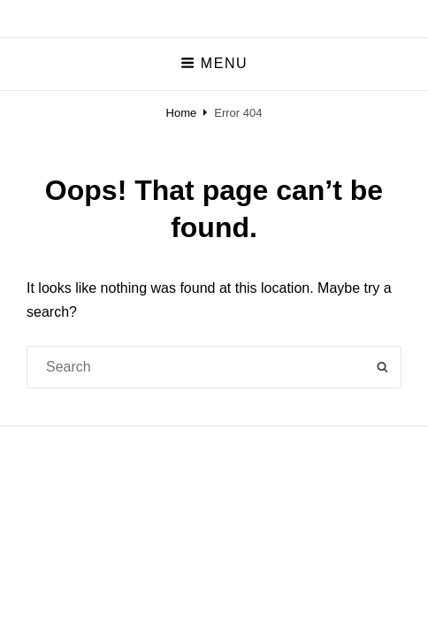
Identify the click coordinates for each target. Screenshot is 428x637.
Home (181, 112)
